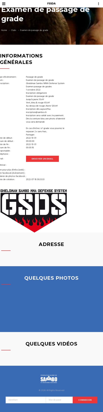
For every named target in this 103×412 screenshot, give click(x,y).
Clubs (13, 30)
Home (4, 30)
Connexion (85, 400)
